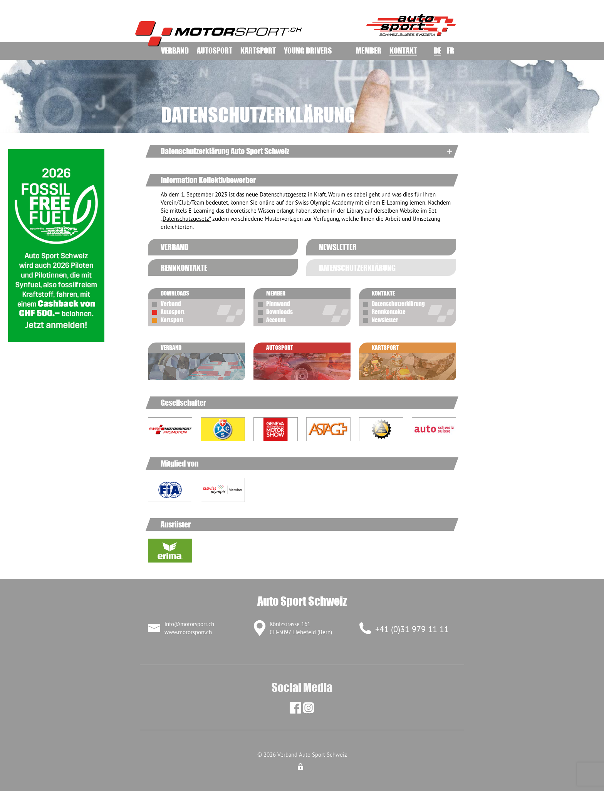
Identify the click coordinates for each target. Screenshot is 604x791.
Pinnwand (278, 303)
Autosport (214, 50)
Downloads (279, 311)
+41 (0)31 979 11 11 (412, 629)
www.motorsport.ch (188, 632)
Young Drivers (308, 50)
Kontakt (403, 50)
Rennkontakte (389, 311)
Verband (175, 50)
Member (368, 50)
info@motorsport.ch (189, 624)
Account (276, 319)
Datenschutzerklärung (398, 303)
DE (437, 50)
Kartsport (258, 50)
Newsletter (385, 319)
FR (450, 50)
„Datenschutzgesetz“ (186, 218)
